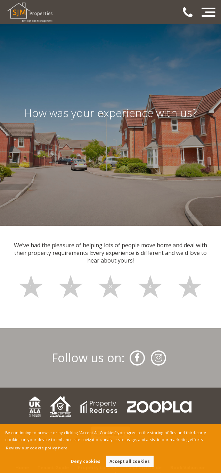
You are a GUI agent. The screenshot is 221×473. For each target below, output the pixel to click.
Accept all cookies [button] (129, 461)
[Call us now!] (191, 13)
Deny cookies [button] (85, 461)
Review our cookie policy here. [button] (37, 447)
